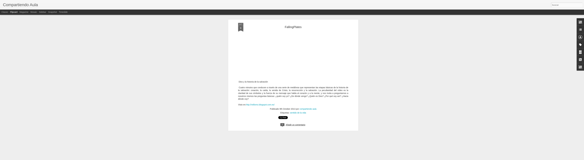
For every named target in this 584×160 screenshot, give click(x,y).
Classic (4, 12)
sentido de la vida (298, 92)
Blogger (303, 158)
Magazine (24, 12)
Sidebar (42, 12)
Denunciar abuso (313, 158)
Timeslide (63, 12)
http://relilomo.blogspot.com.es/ (260, 84)
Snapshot (52, 12)
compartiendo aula (308, 88)
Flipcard (13, 12)
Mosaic (33, 12)
